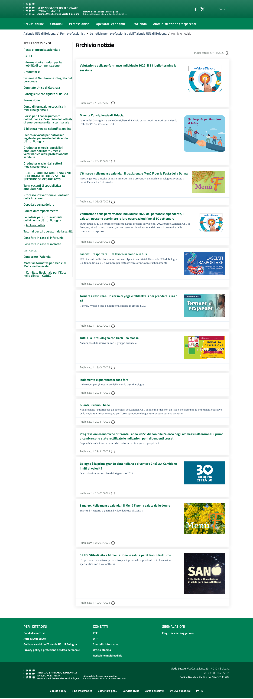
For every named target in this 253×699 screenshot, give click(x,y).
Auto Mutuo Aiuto (35, 639)
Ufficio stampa (102, 650)
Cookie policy (58, 691)
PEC (95, 634)
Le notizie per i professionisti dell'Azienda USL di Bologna (128, 33)
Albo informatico (82, 691)
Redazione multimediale (107, 656)
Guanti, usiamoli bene (95, 405)
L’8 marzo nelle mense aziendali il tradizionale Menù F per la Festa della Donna (134, 173)
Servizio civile (131, 691)
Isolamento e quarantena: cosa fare (104, 379)
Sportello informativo (106, 645)
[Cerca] (225, 9)
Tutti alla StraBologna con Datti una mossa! (110, 338)
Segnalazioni (173, 627)
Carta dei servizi (154, 691)
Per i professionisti (72, 33)
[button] (227, 53)
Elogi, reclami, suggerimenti (179, 634)
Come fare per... (107, 691)
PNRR (199, 691)
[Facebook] (187, 9)
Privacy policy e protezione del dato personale (52, 650)
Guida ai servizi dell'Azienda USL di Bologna (50, 645)
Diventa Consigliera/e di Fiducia (102, 115)
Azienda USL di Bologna (40, 33)
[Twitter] (194, 9)
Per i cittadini (35, 627)
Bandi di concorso (35, 634)
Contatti (100, 627)
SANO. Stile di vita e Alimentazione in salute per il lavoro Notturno (125, 556)
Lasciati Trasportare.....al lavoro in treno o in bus (113, 254)
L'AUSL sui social (180, 691)
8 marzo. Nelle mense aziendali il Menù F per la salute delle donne (125, 506)
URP (95, 639)
